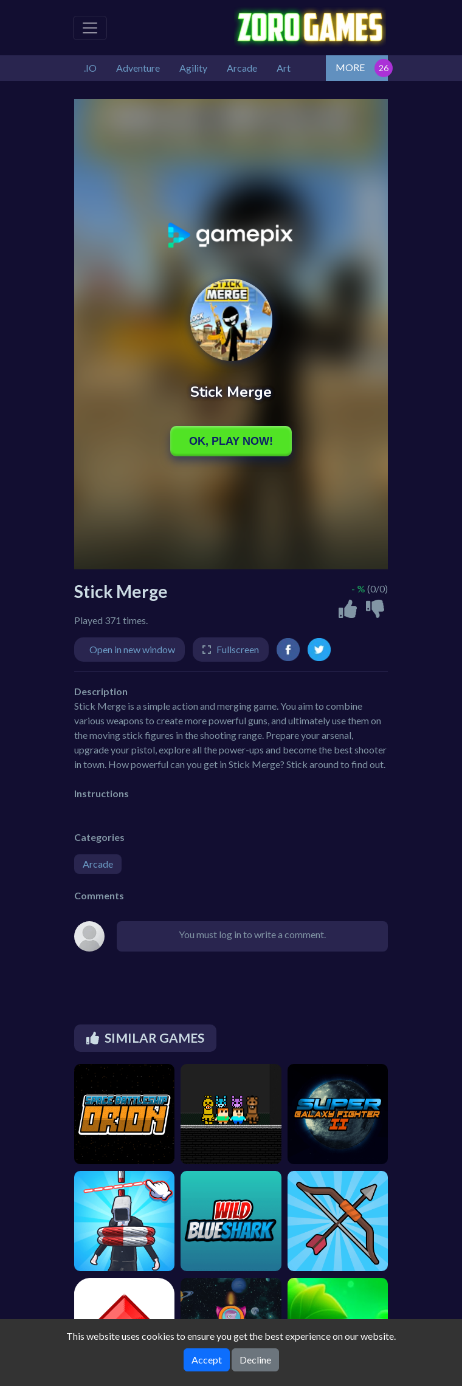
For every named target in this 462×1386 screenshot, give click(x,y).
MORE (350, 67)
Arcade (98, 864)
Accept (206, 1359)
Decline (255, 1359)
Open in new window (132, 649)
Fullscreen (237, 649)
